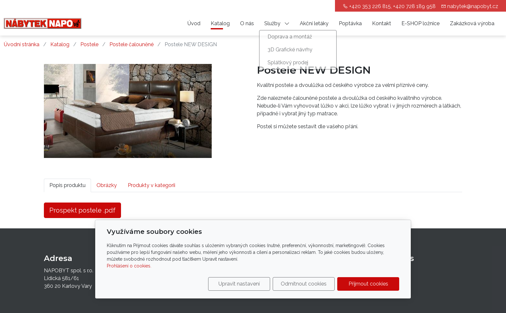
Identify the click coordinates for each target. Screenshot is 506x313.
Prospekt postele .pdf (82, 210)
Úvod (193, 23)
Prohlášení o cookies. (129, 265)
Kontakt (381, 23)
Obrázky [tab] (106, 185)
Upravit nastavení (239, 284)
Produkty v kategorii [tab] (151, 185)
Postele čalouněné (131, 44)
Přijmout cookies (368, 284)
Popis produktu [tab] (67, 185)
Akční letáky (314, 23)
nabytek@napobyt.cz (472, 6)
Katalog (220, 23)
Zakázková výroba (472, 23)
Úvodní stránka (21, 44)
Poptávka (350, 23)
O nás (247, 23)
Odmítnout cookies (304, 284)
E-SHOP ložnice (420, 23)
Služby (276, 23)
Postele (89, 44)
